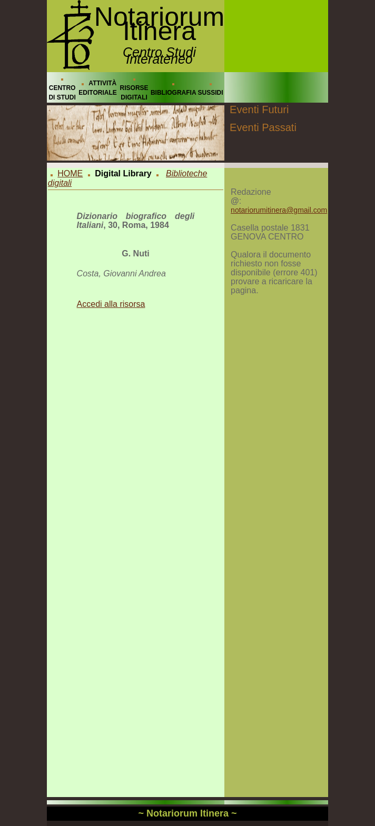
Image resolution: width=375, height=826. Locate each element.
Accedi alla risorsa (111, 304)
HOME (70, 173)
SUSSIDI (210, 92)
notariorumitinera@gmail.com (279, 210)
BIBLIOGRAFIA (173, 92)
